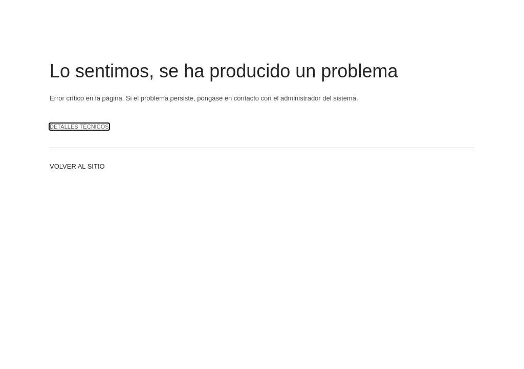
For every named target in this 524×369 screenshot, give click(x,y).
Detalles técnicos (79, 127)
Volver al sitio (77, 166)
